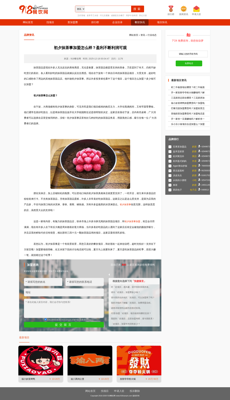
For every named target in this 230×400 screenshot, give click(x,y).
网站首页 (28, 22)
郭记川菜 (143, 15)
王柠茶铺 (81, 15)
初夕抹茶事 (125, 204)
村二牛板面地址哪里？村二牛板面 (188, 87)
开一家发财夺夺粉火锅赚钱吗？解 (188, 92)
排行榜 (95, 22)
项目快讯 (162, 22)
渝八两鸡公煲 (77, 379)
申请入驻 (119, 391)
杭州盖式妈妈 (179, 161)
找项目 (50, 22)
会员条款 (81, 319)
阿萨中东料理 (132, 15)
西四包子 (177, 189)
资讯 (143, 35)
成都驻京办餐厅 (117, 15)
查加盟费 (73, 22)
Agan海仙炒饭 (180, 166)
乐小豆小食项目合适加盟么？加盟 (188, 124)
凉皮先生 (177, 175)
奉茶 (175, 185)
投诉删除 (135, 391)
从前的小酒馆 (179, 180)
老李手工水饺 (92, 15)
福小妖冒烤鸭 (28, 379)
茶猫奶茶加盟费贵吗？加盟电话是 (188, 113)
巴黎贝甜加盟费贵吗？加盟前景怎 (188, 108)
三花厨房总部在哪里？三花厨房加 (188, 97)
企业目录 (117, 22)
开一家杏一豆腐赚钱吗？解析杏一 (188, 119)
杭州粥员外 (178, 156)
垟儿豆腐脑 (104, 15)
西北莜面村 (178, 170)
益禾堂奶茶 (178, 151)
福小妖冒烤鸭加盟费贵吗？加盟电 (188, 103)
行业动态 (152, 35)
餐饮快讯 (140, 22)
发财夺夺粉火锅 (128, 379)
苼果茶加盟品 (179, 146)
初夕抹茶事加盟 (132, 221)
